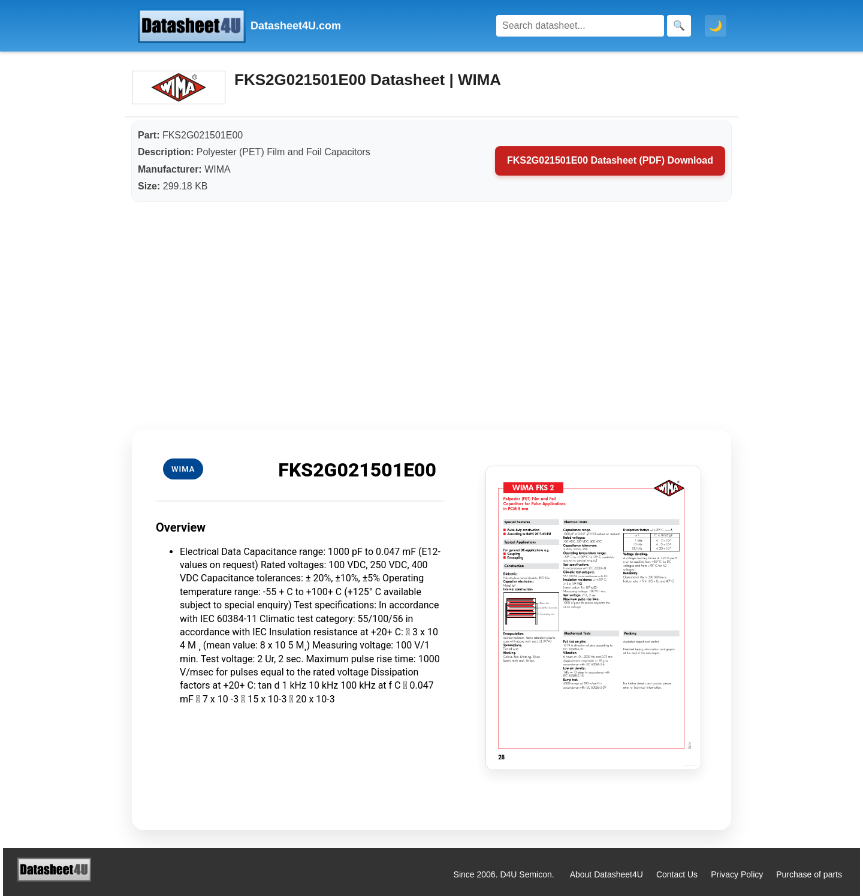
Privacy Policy (737, 874)
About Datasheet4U (606, 874)
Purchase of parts (809, 874)
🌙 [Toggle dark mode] (715, 26)
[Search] (580, 26)
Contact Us (677, 874)
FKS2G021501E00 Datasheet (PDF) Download (610, 160)
